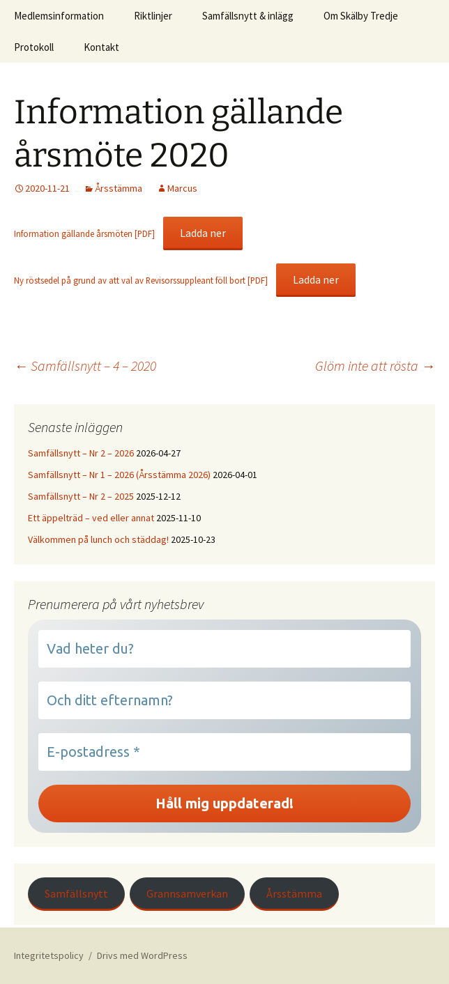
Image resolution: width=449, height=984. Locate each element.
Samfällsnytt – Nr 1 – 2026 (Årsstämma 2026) (119, 474)
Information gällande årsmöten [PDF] (84, 233)
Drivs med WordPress (142, 955)
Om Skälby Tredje (361, 15)
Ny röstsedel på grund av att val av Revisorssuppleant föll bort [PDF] (141, 280)
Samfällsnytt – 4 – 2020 (85, 365)
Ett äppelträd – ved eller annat (91, 518)
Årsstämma (118, 188)
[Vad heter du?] (224, 649)
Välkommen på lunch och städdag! (98, 539)
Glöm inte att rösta (375, 365)
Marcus (182, 188)
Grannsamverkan (187, 893)
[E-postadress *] (224, 752)
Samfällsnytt (76, 893)
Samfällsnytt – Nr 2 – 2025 (81, 496)
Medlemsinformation (59, 15)
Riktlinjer (153, 15)
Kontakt (101, 47)
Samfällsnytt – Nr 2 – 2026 (81, 453)
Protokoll (34, 47)
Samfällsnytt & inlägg (248, 15)
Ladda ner (203, 233)
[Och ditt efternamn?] (224, 700)
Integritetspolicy (49, 955)
